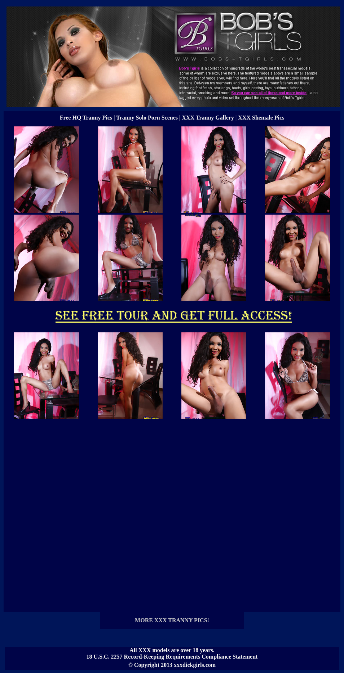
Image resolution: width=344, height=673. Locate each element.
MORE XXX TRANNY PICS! (172, 620)
